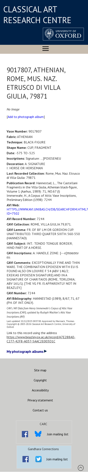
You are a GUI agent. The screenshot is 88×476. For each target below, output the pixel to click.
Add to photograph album (26, 117)
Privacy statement (40, 400)
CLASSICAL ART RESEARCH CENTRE (37, 14)
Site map (40, 370)
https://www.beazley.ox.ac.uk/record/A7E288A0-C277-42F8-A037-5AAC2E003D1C (41, 339)
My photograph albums (27, 351)
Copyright (40, 380)
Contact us (40, 410)
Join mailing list (57, 434)
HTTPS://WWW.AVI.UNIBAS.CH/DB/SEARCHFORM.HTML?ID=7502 (47, 211)
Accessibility (40, 390)
